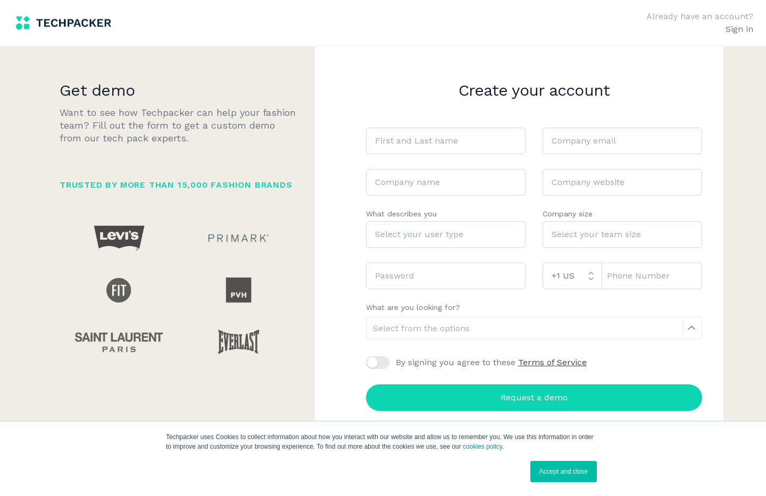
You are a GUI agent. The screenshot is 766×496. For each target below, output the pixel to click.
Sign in (739, 29)
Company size (568, 213)
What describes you (401, 213)
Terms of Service (552, 362)
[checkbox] (377, 362)
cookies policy (482, 446)
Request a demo (534, 397)
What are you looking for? (413, 307)
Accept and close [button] (563, 471)
